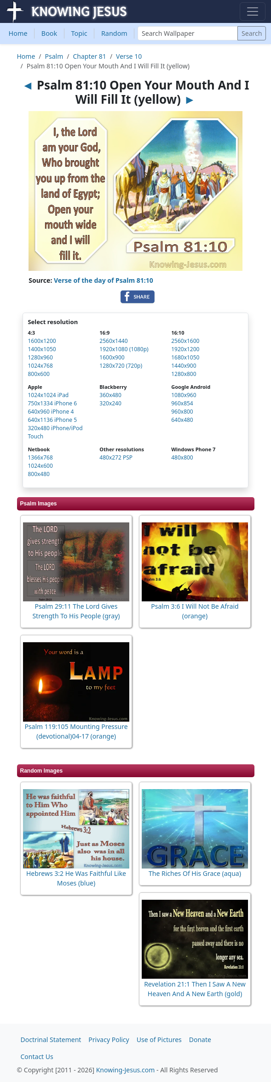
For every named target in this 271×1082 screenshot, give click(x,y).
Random (114, 33)
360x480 (110, 395)
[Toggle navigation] (252, 11)
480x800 (182, 457)
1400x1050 (42, 349)
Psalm (54, 56)
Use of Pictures (159, 1039)
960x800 (182, 411)
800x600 (39, 374)
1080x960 (183, 395)
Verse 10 (129, 56)
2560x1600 (185, 341)
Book (49, 33)
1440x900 (183, 366)
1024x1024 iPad (48, 395)
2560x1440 (113, 341)
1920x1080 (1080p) (123, 349)
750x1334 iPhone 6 (52, 403)
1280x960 (40, 357)
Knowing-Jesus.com (125, 1069)
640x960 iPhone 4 (51, 411)
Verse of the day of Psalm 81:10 (103, 280)
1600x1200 (42, 341)
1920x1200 (185, 349)
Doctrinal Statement (51, 1039)
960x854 (182, 403)
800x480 (39, 474)
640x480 (182, 420)
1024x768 (40, 366)
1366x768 (40, 457)
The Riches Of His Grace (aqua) (195, 873)
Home (18, 33)
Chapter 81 (89, 56)
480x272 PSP (116, 457)
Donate (200, 1039)
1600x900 (111, 357)
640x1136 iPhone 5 (52, 420)
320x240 (110, 403)
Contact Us (37, 1056)
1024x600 (40, 466)
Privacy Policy (108, 1039)
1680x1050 (185, 357)
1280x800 (183, 374)
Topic (79, 33)
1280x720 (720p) (120, 366)
